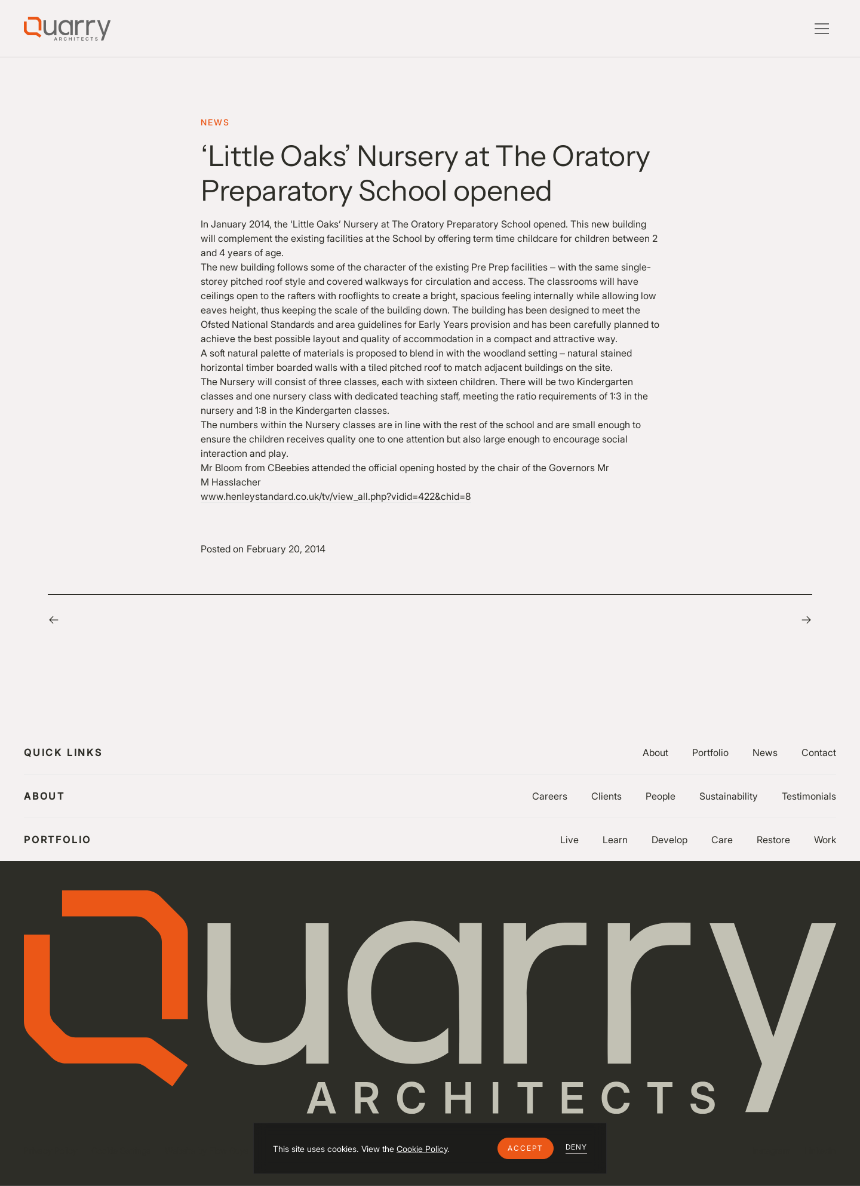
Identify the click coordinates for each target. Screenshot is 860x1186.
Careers (549, 796)
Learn (615, 840)
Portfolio (710, 752)
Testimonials (809, 796)
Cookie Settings (120, 1150)
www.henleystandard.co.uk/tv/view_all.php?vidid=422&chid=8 (336, 496)
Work (825, 840)
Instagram (771, 1150)
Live (569, 840)
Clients (606, 796)
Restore (773, 840)
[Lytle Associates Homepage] (67, 29)
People (660, 796)
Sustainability (728, 796)
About (655, 752)
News (765, 752)
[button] (525, 1148)
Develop (669, 840)
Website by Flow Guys (206, 1150)
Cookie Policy (422, 1149)
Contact (818, 752)
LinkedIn (820, 1150)
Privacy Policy (50, 1150)
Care (722, 840)
